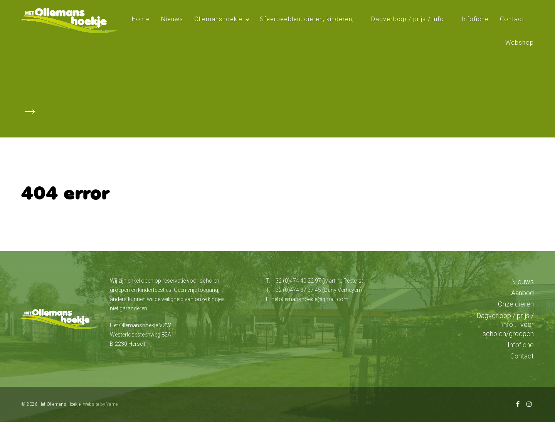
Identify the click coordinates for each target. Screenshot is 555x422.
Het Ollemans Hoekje (60, 404)
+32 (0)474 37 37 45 (296, 290)
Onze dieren (516, 304)
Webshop (519, 42)
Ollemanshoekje (218, 19)
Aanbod (522, 293)
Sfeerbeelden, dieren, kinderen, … (310, 19)
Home (141, 19)
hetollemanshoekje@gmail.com (309, 299)
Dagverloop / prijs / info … (410, 19)
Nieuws (172, 19)
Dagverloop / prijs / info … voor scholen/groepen (505, 324)
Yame (112, 404)
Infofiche (475, 19)
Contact (512, 19)
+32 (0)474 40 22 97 (296, 281)
